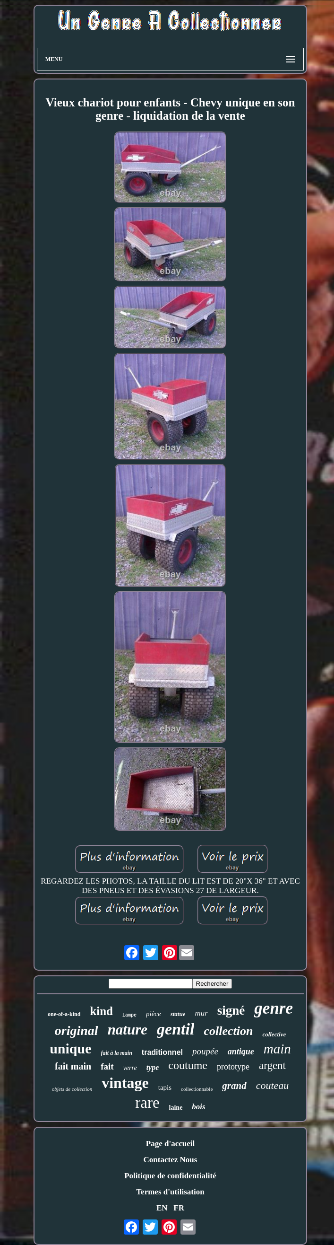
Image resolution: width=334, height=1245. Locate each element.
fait (107, 1066)
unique (70, 1048)
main (277, 1048)
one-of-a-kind (64, 1014)
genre (273, 1008)
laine (176, 1107)
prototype (233, 1066)
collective (274, 1034)
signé (231, 1010)
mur (201, 1012)
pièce (153, 1013)
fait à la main (116, 1053)
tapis (164, 1087)
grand (234, 1085)
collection (228, 1031)
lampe (129, 1015)
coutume (187, 1065)
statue (178, 1013)
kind (101, 1011)
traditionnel (162, 1052)
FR (178, 1207)
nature (127, 1029)
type (152, 1067)
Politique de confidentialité (170, 1175)
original (76, 1030)
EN (162, 1207)
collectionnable (197, 1089)
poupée (205, 1051)
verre (130, 1067)
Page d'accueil (170, 1143)
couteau (272, 1085)
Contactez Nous (170, 1159)
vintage (125, 1082)
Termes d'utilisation (170, 1191)
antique (241, 1051)
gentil (175, 1029)
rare (147, 1102)
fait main (73, 1066)
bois (198, 1106)
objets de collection (72, 1089)
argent (272, 1065)
